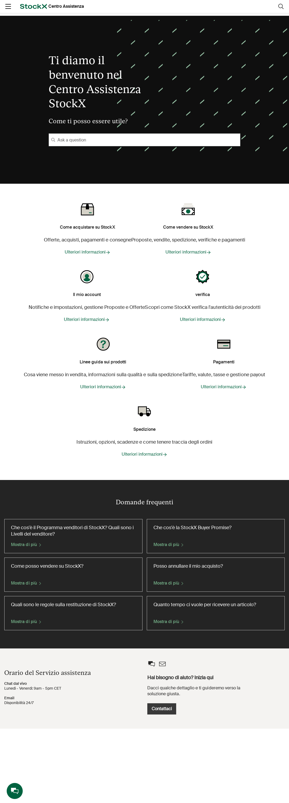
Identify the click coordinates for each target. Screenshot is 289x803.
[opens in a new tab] (19, 11)
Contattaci (217, 783)
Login (243, 11)
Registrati (270, 11)
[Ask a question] (144, 139)
